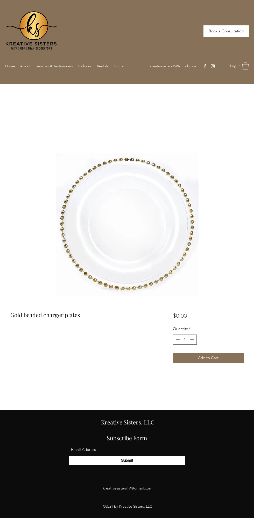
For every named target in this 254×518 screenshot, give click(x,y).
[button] (245, 66)
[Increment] (192, 339)
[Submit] (127, 460)
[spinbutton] (184, 339)
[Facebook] (205, 66)
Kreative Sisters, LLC (127, 422)
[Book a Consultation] (226, 31)
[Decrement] (177, 339)
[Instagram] (212, 66)
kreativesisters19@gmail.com (173, 66)
